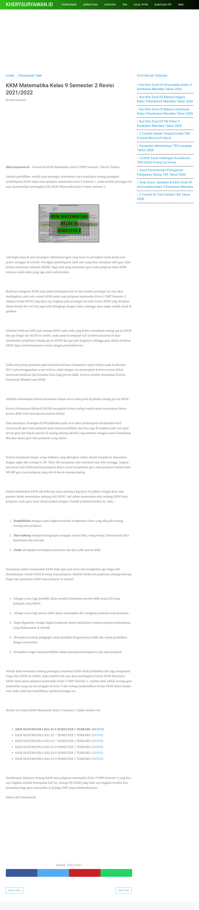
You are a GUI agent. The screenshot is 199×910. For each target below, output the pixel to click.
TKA (124, 4)
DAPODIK (110, 4)
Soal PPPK (141, 4)
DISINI (98, 730)
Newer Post (14, 891)
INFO (181, 4)
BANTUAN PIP (163, 4)
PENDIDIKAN (69, 4)
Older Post (123, 891)
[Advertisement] (99, 41)
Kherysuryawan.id (29, 4)
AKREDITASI (90, 4)
